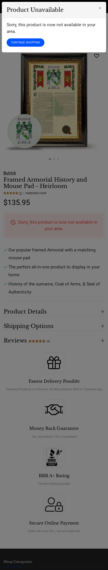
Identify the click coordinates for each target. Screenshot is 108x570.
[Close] (100, 8)
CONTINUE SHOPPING (25, 42)
